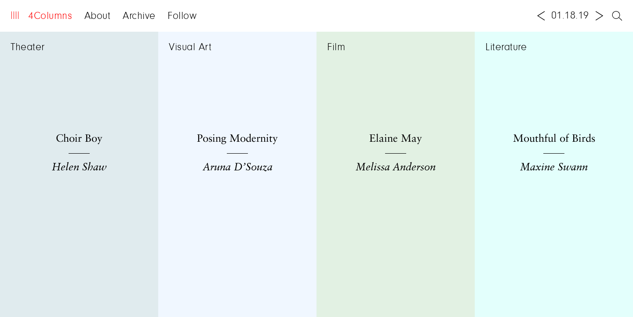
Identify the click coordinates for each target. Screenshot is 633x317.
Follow (181, 16)
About (97, 16)
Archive (139, 16)
